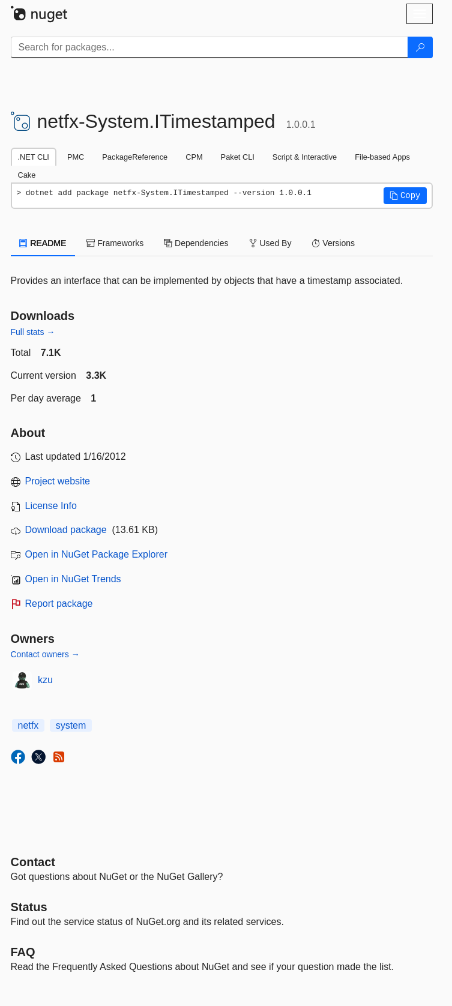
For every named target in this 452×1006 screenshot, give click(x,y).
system (71, 725)
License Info (51, 506)
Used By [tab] (270, 243)
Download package (66, 530)
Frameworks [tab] (114, 243)
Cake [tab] (27, 174)
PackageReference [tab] (134, 156)
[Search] (420, 47)
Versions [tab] (333, 243)
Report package (59, 603)
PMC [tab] (75, 156)
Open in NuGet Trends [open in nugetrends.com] (73, 579)
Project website (58, 481)
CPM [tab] (193, 156)
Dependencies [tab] (196, 243)
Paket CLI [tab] (238, 156)
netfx (28, 725)
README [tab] (43, 243)
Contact (33, 862)
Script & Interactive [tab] (305, 156)
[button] (405, 195)
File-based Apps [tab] (382, 156)
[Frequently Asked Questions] (23, 952)
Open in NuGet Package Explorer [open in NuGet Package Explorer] (96, 554)
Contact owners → (45, 654)
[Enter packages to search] (209, 47)
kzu (45, 680)
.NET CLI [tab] (33, 156)
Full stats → (33, 332)
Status (29, 907)
